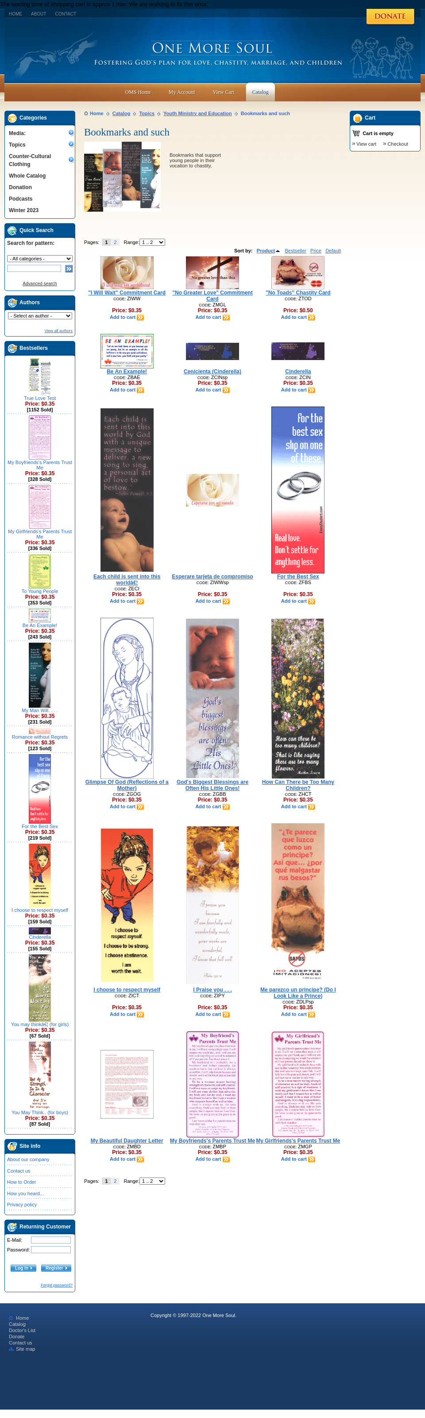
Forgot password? (57, 1285)
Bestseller (295, 250)
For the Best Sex (40, 826)
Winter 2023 (24, 210)
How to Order (21, 1182)
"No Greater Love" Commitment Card (212, 296)
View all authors (59, 331)
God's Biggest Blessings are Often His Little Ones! (212, 785)
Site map (22, 1349)
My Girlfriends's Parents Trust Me (40, 534)
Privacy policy (22, 1204)
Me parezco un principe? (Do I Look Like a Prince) (298, 993)
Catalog (121, 113)
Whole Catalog (27, 176)
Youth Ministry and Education (197, 113)
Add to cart (127, 317)
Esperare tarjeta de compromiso (212, 576)
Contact (65, 14)
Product (269, 250)
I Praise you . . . (212, 990)
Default (333, 250)
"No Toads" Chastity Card (298, 293)
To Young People (40, 591)
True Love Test (40, 398)
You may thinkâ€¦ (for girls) (40, 1024)
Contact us (19, 1171)
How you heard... (25, 1193)
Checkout (397, 144)
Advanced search (40, 283)
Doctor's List (22, 1330)
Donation (20, 187)
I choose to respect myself (40, 910)
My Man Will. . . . (40, 710)
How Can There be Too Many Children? (298, 785)
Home (15, 14)
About (38, 14)
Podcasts (20, 199)
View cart (366, 144)
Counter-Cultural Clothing (30, 160)
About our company (28, 1159)
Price (315, 250)
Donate (16, 1336)
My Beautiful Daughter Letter (127, 1141)
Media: (17, 133)
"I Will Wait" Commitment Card (127, 293)
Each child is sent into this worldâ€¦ (126, 579)
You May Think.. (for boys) (40, 1112)
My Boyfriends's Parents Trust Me (40, 465)
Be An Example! (40, 625)
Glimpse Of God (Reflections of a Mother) (127, 785)
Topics (17, 145)
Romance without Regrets (40, 737)
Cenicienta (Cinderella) (212, 371)
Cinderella (40, 937)
